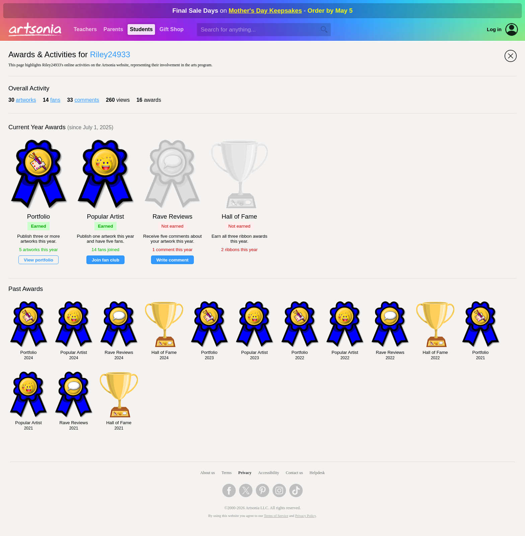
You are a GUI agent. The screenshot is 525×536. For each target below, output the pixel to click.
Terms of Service (276, 516)
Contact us (294, 472)
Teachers (85, 29)
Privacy (244, 472)
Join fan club (105, 259)
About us (207, 472)
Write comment (172, 259)
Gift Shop (171, 29)
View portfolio (38, 259)
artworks (26, 100)
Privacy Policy (305, 516)
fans (55, 100)
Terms (227, 472)
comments (86, 100)
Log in (494, 29)
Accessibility (268, 472)
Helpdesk (317, 472)
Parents (113, 29)
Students (141, 29)
